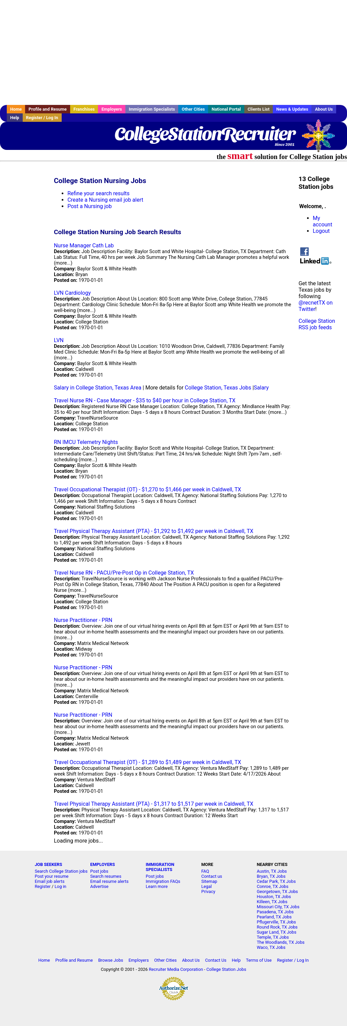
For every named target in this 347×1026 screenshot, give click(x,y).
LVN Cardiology (72, 293)
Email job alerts (49, 881)
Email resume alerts (109, 881)
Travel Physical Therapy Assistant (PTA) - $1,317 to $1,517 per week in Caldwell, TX (153, 804)
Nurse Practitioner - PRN (83, 620)
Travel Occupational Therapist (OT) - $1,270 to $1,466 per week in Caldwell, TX (147, 489)
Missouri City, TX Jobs (278, 906)
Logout (321, 231)
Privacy (208, 891)
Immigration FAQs (163, 881)
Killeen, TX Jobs (272, 901)
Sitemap (209, 881)
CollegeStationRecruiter (204, 133)
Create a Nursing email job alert (105, 200)
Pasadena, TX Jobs (275, 911)
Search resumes (105, 876)
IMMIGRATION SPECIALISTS (160, 867)
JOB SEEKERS (48, 864)
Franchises (84, 109)
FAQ (205, 871)
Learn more (157, 886)
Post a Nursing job (89, 206)
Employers (111, 109)
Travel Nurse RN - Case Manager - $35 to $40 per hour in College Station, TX (145, 400)
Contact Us (215, 960)
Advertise (99, 886)
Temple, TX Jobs (273, 937)
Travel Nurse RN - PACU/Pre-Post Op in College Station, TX (124, 573)
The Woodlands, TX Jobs (281, 942)
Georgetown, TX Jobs (277, 891)
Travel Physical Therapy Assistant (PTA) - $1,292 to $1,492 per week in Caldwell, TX (153, 531)
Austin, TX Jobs (272, 871)
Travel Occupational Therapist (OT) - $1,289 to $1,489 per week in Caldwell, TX (147, 762)
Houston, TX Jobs (274, 896)
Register (42, 886)
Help (14, 117)
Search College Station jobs (61, 871)
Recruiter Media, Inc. (322, 139)
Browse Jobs (110, 960)
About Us (324, 109)
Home (16, 109)
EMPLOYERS (102, 864)
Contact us (211, 876)
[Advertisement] (173, 52)
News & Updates (292, 109)
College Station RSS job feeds (317, 324)
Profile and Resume (47, 109)
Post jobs (99, 871)
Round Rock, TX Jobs (277, 927)
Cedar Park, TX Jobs (276, 881)
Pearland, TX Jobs (274, 916)
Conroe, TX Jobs (272, 886)
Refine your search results (98, 193)
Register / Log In (42, 117)
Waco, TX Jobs (271, 947)
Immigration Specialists (152, 109)
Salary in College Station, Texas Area (97, 387)
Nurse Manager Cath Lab (84, 245)
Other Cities (193, 109)
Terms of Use (259, 960)
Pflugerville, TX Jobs (276, 921)
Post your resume (51, 876)
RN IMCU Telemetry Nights (86, 442)
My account (322, 221)
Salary (261, 387)
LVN (59, 340)
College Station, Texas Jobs (218, 387)
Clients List (259, 109)
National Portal (226, 109)
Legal (206, 886)
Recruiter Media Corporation (176, 969)
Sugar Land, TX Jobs (277, 932)
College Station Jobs (226, 969)
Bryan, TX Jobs (271, 876)
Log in (60, 886)
